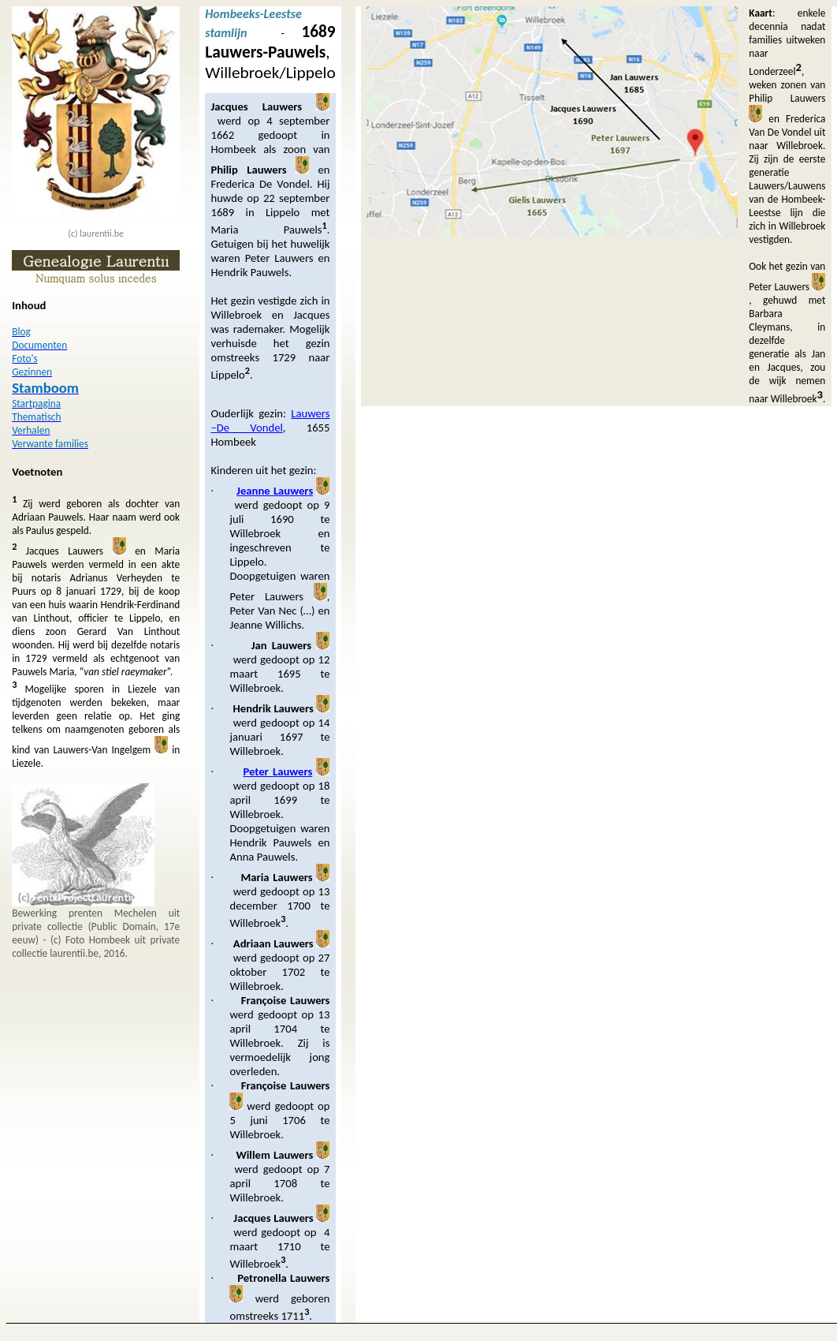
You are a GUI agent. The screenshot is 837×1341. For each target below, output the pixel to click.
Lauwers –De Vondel (269, 420)
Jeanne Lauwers (274, 491)
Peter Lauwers (277, 771)
